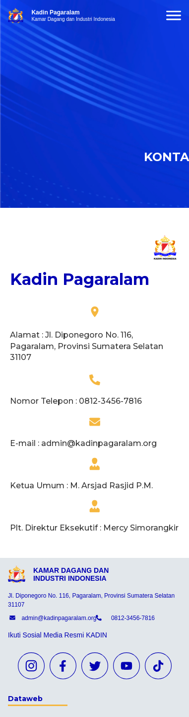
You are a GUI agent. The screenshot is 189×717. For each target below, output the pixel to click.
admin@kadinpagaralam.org (58, 618)
